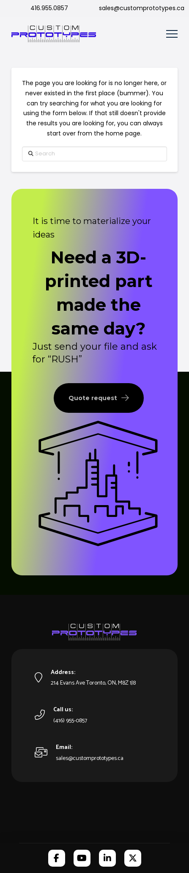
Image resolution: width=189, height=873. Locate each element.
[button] (172, 34)
